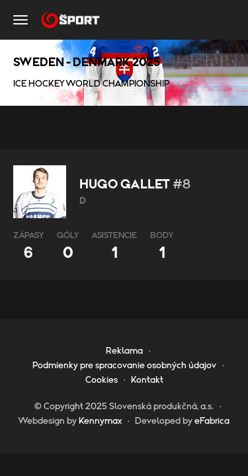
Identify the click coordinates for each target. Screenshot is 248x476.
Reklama (124, 351)
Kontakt (147, 380)
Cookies (101, 380)
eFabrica (211, 421)
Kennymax (100, 421)
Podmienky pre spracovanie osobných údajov (124, 365)
